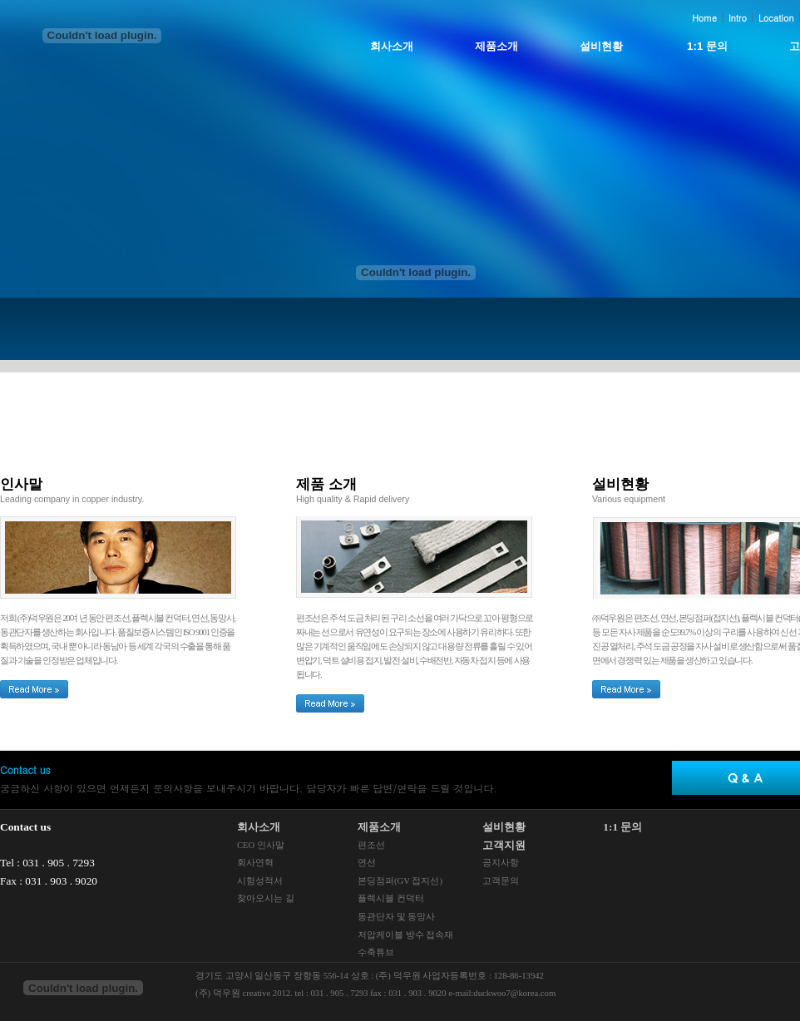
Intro (737, 18)
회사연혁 (255, 862)
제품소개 (496, 46)
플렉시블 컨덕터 (391, 898)
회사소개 (391, 46)
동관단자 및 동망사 (396, 916)
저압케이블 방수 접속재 (405, 935)
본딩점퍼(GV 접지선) (400, 880)
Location (776, 18)
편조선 (371, 845)
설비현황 (601, 46)
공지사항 (500, 862)
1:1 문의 (707, 46)
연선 (367, 862)
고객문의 (500, 880)
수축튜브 (376, 952)
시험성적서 (260, 880)
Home (704, 18)
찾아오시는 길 (265, 898)
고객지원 (504, 845)
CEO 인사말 (260, 845)
